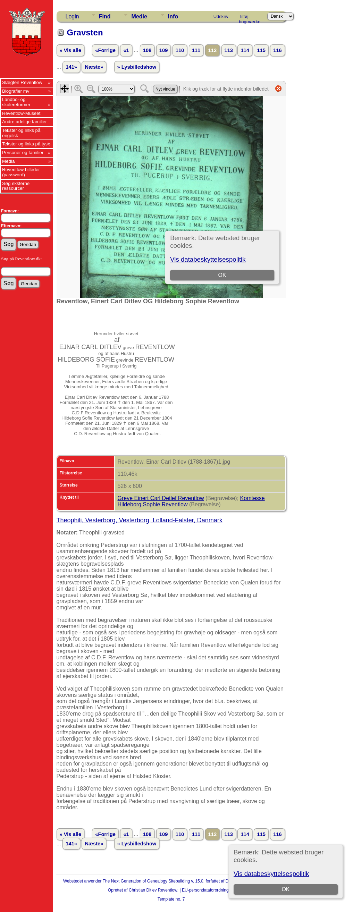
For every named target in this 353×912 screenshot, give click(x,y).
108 (147, 50)
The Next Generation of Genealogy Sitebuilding (146, 881)
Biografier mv (16, 91)
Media (8, 161)
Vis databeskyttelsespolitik (271, 873)
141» (71, 67)
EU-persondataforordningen (207, 890)
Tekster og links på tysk (26, 143)
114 (245, 50)
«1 (126, 50)
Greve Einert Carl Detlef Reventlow (161, 498)
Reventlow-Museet (21, 113)
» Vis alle (70, 50)
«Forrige (105, 50)
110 (180, 50)
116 (277, 50)
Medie (139, 16)
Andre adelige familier (24, 121)
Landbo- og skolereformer (16, 102)
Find (105, 16)
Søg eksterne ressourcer (16, 186)
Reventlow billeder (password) (21, 172)
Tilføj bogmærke (249, 18)
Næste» (94, 67)
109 (163, 50)
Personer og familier (22, 152)
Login (72, 16)
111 (196, 50)
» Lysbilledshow (137, 67)
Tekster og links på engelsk (21, 133)
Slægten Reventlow (22, 82)
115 (261, 50)
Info (173, 16)
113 (229, 50)
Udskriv (220, 16)
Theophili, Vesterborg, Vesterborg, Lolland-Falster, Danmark (139, 520)
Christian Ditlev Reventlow (153, 890)
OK (285, 889)
